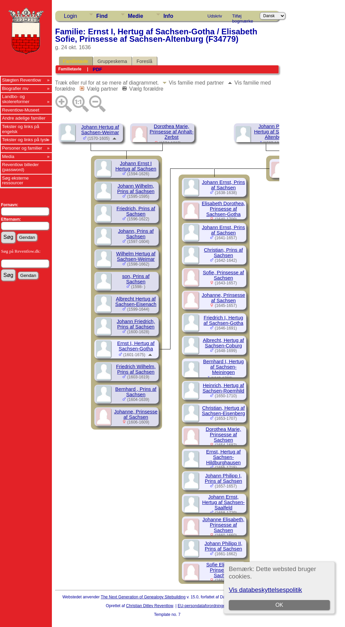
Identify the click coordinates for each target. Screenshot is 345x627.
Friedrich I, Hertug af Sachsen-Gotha (223, 320)
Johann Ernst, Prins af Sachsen (223, 185)
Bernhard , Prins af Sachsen (135, 391)
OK (279, 605)
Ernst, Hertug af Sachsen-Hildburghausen (223, 457)
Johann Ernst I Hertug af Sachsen (135, 166)
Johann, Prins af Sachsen (136, 233)
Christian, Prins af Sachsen (223, 252)
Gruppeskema (112, 61)
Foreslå (144, 61)
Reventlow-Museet (20, 110)
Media (8, 156)
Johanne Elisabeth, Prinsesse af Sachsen (223, 525)
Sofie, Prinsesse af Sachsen (223, 275)
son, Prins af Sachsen (135, 279)
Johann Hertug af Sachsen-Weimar (100, 129)
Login (70, 16)
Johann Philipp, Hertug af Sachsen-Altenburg (275, 132)
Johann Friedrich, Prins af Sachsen (136, 324)
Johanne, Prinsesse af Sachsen (136, 414)
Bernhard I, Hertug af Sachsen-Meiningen (223, 367)
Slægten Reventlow (21, 80)
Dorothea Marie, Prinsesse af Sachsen (223, 435)
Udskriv (215, 16)
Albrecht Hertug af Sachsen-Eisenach (135, 301)
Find (102, 16)
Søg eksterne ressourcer (15, 181)
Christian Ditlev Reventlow (149, 605)
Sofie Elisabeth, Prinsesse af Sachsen (223, 570)
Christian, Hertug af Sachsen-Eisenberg (223, 410)
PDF (97, 69)
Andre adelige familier (23, 118)
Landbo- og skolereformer (15, 99)
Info (168, 16)
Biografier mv (15, 88)
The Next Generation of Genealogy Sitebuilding (143, 597)
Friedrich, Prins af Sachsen (136, 211)
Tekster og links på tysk (25, 139)
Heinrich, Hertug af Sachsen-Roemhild (223, 388)
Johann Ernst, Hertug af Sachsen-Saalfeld (223, 502)
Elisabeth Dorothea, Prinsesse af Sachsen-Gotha (223, 209)
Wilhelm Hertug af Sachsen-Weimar (135, 256)
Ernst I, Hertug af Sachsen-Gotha (136, 346)
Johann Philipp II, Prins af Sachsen (223, 546)
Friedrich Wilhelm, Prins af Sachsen (135, 369)
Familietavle (75, 61)
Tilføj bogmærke (242, 17)
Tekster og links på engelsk (20, 129)
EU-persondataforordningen (202, 605)
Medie (135, 16)
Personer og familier (22, 148)
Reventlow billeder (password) (20, 167)
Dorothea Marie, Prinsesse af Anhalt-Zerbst (171, 132)
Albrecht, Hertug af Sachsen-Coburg (223, 343)
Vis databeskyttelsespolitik (265, 589)
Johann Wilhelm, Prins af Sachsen (136, 188)
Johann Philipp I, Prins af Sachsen (223, 478)
